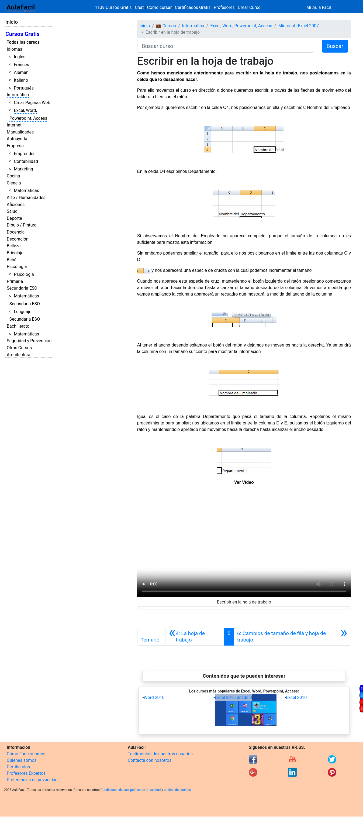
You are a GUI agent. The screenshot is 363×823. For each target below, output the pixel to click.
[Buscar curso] (225, 46)
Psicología (17, 266)
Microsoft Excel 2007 (298, 25)
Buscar (335, 46)
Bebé (11, 259)
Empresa (15, 145)
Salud (12, 211)
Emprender (24, 153)
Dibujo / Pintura (21, 225)
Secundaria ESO (22, 288)
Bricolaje (15, 252)
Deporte (14, 218)
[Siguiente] (292, 637)
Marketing (23, 169)
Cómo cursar (159, 7)
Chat (139, 7)
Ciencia (14, 183)
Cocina (13, 176)
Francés (21, 64)
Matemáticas (26, 190)
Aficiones (16, 204)
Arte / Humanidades (26, 197)
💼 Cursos (166, 25)
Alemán (21, 72)
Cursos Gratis (22, 34)
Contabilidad (26, 161)
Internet (14, 125)
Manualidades (20, 132)
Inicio (11, 22)
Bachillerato (18, 326)
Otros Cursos (19, 347)
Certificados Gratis (192, 7)
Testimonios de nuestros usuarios (160, 753)
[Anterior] (194, 637)
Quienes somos (22, 760)
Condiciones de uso (115, 790)
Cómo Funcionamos (26, 753)
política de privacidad (145, 790)
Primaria (15, 281)
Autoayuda (17, 138)
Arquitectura (18, 354)
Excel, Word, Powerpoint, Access (241, 25)
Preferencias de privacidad (32, 779)
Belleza (13, 245)
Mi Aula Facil (318, 7)
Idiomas (14, 49)
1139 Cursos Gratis (114, 7)
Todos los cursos (23, 42)
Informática (18, 94)
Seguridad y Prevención (29, 340)
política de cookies (177, 790)
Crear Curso (249, 7)
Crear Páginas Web (32, 102)
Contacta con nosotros (149, 760)
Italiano (21, 80)
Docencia (16, 232)
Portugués (24, 88)
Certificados (18, 766)
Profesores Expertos (26, 773)
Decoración (18, 239)
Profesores (224, 7)
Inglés (19, 56)
